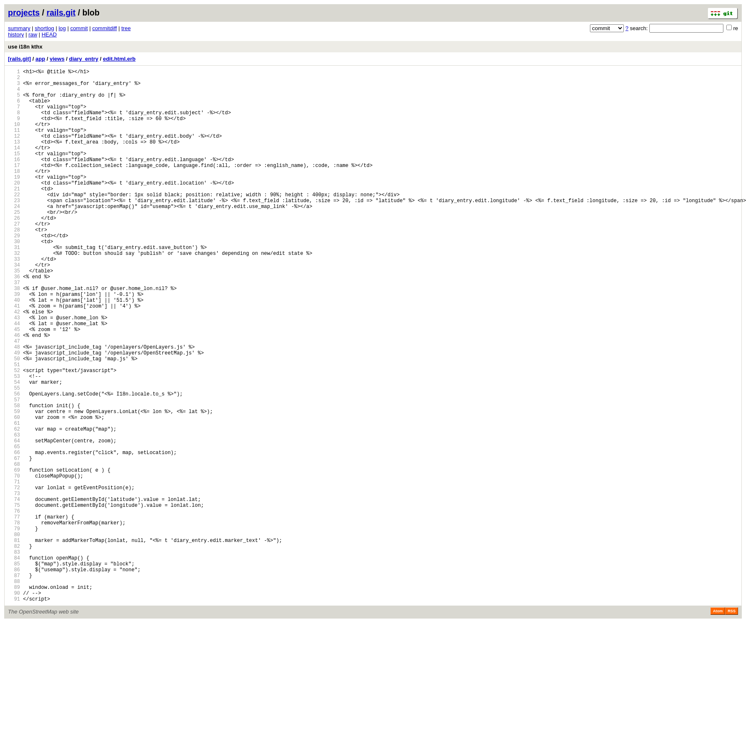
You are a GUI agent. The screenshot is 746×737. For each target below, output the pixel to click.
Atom (718, 725)
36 (14, 321)
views (57, 59)
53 (14, 442)
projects (24, 12)
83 (14, 656)
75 (14, 599)
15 (14, 172)
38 (14, 335)
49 (14, 414)
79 (14, 627)
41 (14, 357)
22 (14, 222)
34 (14, 307)
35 (14, 314)
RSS (732, 725)
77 (14, 613)
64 (14, 520)
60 (14, 492)
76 (14, 606)
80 (14, 634)
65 (14, 528)
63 (14, 513)
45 (14, 385)
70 (14, 563)
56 (14, 463)
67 (14, 542)
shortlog (44, 28)
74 (14, 592)
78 (14, 620)
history (16, 34)
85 (14, 670)
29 (14, 271)
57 (14, 471)
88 (14, 691)
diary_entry (83, 59)
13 (14, 158)
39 (14, 343)
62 (14, 506)
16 (14, 179)
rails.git (60, 12)
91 (14, 712)
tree (126, 28)
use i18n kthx (25, 47)
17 (14, 186)
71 (14, 570)
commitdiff (104, 28)
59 (14, 485)
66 (14, 535)
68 (14, 549)
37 (14, 328)
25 (14, 243)
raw (32, 34)
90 (14, 705)
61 (14, 499)
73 (14, 584)
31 (14, 286)
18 (14, 193)
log (62, 28)
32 (14, 293)
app (40, 59)
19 (14, 200)
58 (14, 478)
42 (14, 364)
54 (14, 449)
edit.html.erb (119, 59)
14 (14, 165)
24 (14, 236)
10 (14, 136)
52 (14, 435)
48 (14, 407)
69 (14, 556)
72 (14, 577)
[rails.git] (19, 59)
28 (14, 264)
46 (14, 392)
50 (14, 421)
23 (14, 229)
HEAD (48, 34)
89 (14, 698)
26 (14, 250)
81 (14, 641)
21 (14, 214)
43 (14, 371)
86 (14, 677)
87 (14, 684)
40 (14, 350)
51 (14, 428)
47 (14, 399)
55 (14, 456)
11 (14, 143)
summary (19, 28)
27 (14, 257)
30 (14, 278)
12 (14, 150)
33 (14, 300)
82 (14, 648)
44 (14, 378)
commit (79, 28)
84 (14, 663)
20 (14, 207)
